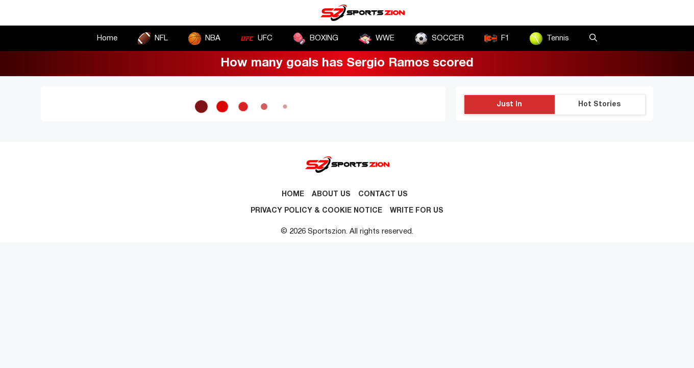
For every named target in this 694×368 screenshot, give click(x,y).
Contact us (383, 194)
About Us (331, 194)
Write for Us (416, 211)
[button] (593, 38)
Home (107, 38)
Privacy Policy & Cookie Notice (316, 211)
